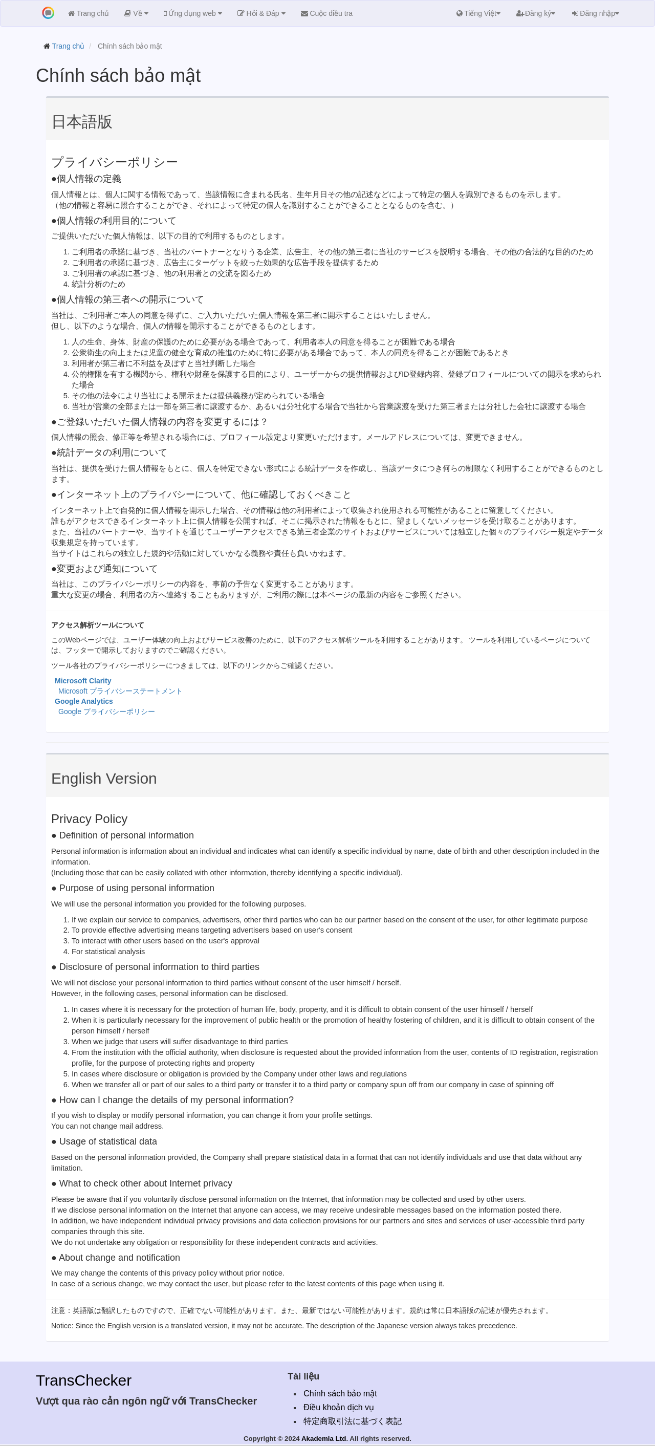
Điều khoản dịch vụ (338, 1407)
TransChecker (84, 1380)
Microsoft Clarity (83, 681)
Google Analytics (84, 701)
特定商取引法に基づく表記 (352, 1421)
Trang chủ (68, 46)
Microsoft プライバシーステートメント (120, 691)
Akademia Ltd (323, 1438)
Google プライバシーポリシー (106, 711)
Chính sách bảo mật (340, 1393)
